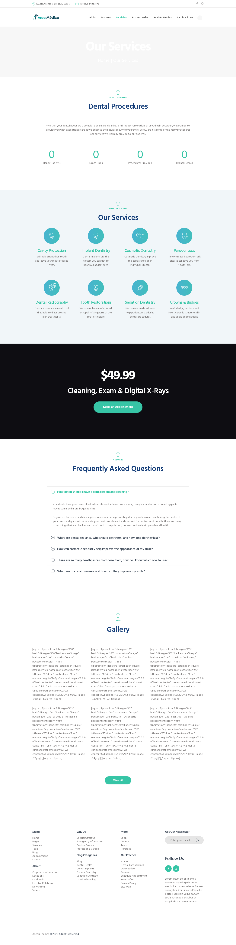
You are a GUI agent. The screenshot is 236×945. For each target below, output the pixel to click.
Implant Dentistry (95, 251)
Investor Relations (42, 883)
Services (37, 845)
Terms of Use (128, 880)
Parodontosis (184, 251)
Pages (35, 841)
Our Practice (128, 869)
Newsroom (38, 887)
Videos (36, 890)
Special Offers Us (86, 838)
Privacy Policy (128, 883)
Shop (124, 838)
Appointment (40, 856)
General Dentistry (86, 872)
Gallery (125, 841)
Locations (37, 876)
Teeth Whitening (86, 880)
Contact (37, 860)
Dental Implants (85, 869)
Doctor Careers (85, 845)
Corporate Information (45, 872)
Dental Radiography (51, 303)
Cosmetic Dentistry (140, 251)
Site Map (126, 887)
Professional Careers (88, 849)
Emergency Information (90, 841)
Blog (35, 852)
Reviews (125, 872)
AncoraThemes (40, 934)
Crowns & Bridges (184, 303)
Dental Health (84, 865)
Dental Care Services (132, 865)
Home (104, 61)
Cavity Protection (51, 251)
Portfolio (126, 849)
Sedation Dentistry (140, 303)
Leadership (38, 880)
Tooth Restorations (95, 303)
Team (35, 849)
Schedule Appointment (134, 876)
